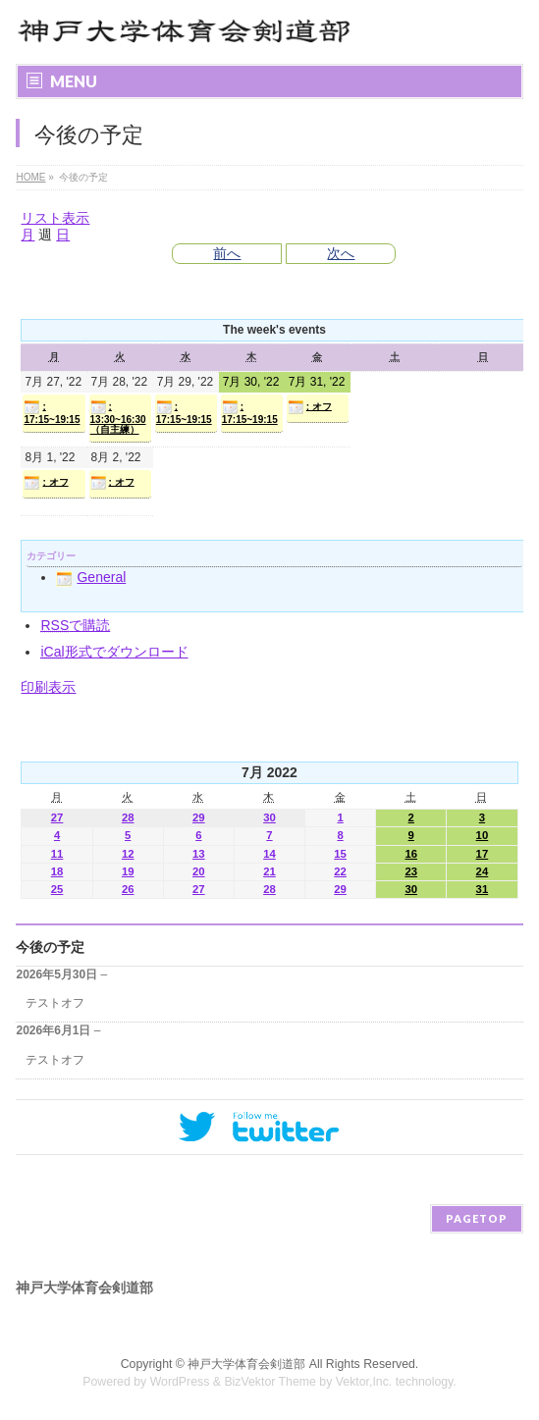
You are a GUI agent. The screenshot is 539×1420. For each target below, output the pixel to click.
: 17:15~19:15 (52, 412)
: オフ (310, 407)
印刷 (48, 687)
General (91, 577)
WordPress (180, 1382)
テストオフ (55, 1003)
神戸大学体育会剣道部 (246, 1364)
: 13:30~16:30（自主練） (118, 417)
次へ (340, 253)
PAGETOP (477, 1218)
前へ (227, 253)
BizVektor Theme (270, 1382)
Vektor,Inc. (364, 1382)
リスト (55, 218)
